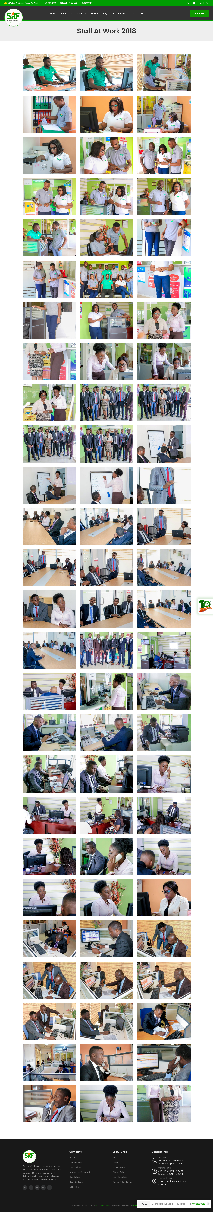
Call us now (163, 1157)
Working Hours (164, 1168)
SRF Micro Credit (103, 1205)
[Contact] (155, 1160)
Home (52, 13)
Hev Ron (137, 1205)
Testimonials (118, 13)
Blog (105, 13)
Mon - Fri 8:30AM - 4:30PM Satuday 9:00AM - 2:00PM (170, 1172)
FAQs (141, 13)
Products (81, 13)
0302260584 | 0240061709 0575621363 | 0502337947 (170, 1162)
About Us (65, 13)
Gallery (94, 13)
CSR (132, 13)
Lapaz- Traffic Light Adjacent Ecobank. (172, 1183)
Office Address (165, 1178)
